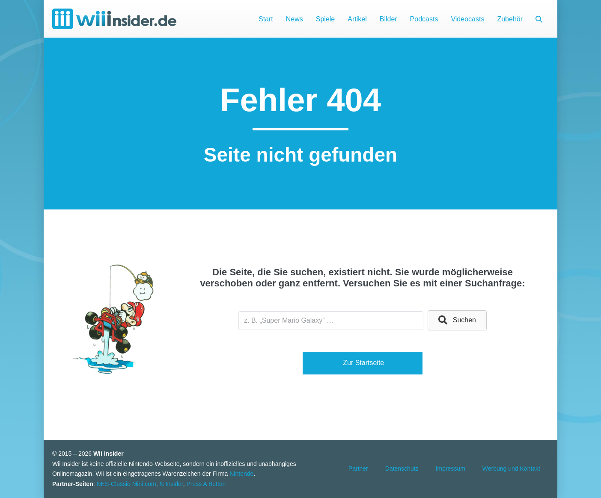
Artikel (357, 19)
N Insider (171, 483)
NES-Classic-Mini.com (126, 483)
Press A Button (206, 483)
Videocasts (467, 19)
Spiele (325, 19)
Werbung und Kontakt (511, 468)
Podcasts (424, 19)
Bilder (388, 19)
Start (266, 19)
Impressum (450, 468)
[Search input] (330, 320)
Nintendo (241, 473)
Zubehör (510, 19)
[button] (539, 19)
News (294, 19)
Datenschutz (402, 468)
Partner (358, 468)
